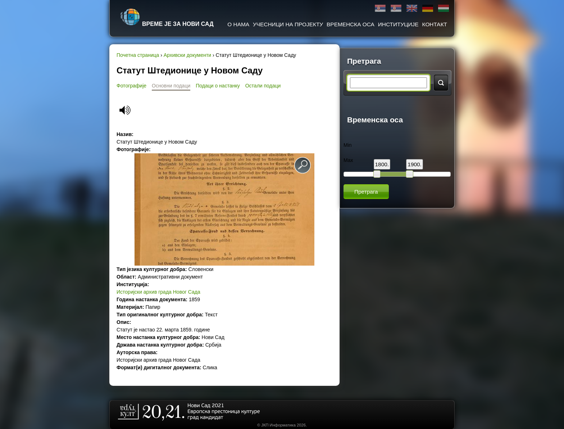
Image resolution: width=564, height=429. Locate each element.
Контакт (434, 24)
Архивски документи (187, 55)
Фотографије (131, 86)
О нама (238, 24)
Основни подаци (171, 86)
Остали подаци (263, 86)
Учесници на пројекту (288, 24)
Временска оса (350, 24)
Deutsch (427, 8)
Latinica (396, 8)
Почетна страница (138, 55)
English (411, 8)
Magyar (443, 8)
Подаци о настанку (218, 86)
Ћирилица (380, 8)
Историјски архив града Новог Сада (158, 292)
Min (348, 145)
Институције (398, 24)
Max (348, 160)
